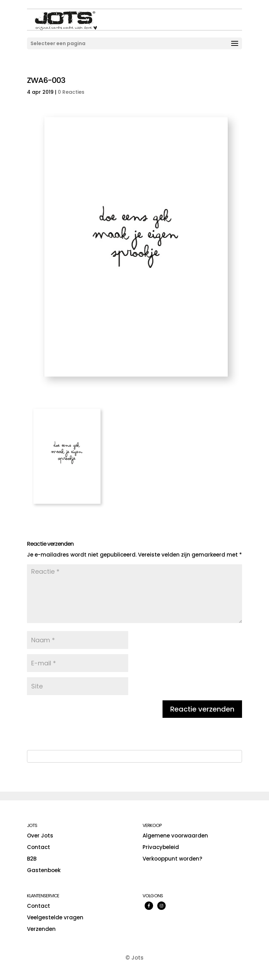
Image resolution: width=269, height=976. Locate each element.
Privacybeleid (161, 847)
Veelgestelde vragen (55, 917)
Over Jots (40, 835)
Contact (38, 847)
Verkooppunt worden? (172, 858)
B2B (31, 858)
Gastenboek (44, 870)
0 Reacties (71, 92)
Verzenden (41, 929)
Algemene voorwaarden (175, 835)
